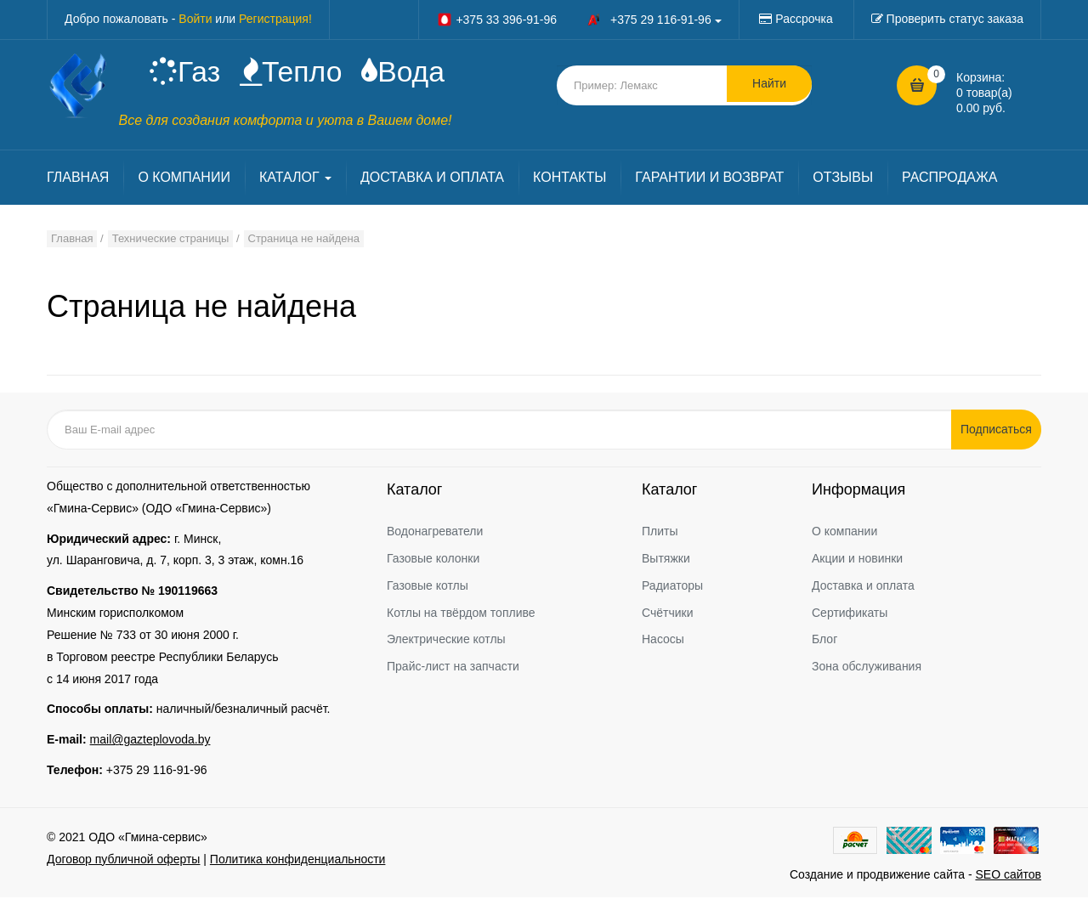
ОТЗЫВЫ (843, 179)
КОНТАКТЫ (569, 179)
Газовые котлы (427, 587)
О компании (844, 533)
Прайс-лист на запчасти (453, 669)
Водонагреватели (435, 533)
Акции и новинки (857, 560)
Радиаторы (672, 587)
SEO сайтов (1008, 876)
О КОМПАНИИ (184, 179)
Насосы (663, 641)
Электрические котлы (446, 641)
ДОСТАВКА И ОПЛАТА (432, 179)
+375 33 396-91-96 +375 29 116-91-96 (579, 19)
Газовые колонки (433, 560)
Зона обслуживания (866, 669)
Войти (195, 18)
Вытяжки (666, 560)
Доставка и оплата (863, 587)
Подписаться (998, 431)
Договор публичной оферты (123, 861)
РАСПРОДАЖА (949, 179)
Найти (769, 85)
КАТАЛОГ (295, 179)
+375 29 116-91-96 (156, 771)
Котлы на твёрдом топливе (461, 614)
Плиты (660, 533)
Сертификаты (849, 614)
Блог (824, 641)
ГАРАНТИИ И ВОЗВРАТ (709, 179)
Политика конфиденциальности (298, 861)
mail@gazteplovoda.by (150, 742)
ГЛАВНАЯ (78, 179)
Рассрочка (803, 18)
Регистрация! (275, 18)
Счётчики (668, 614)
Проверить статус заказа (955, 18)
